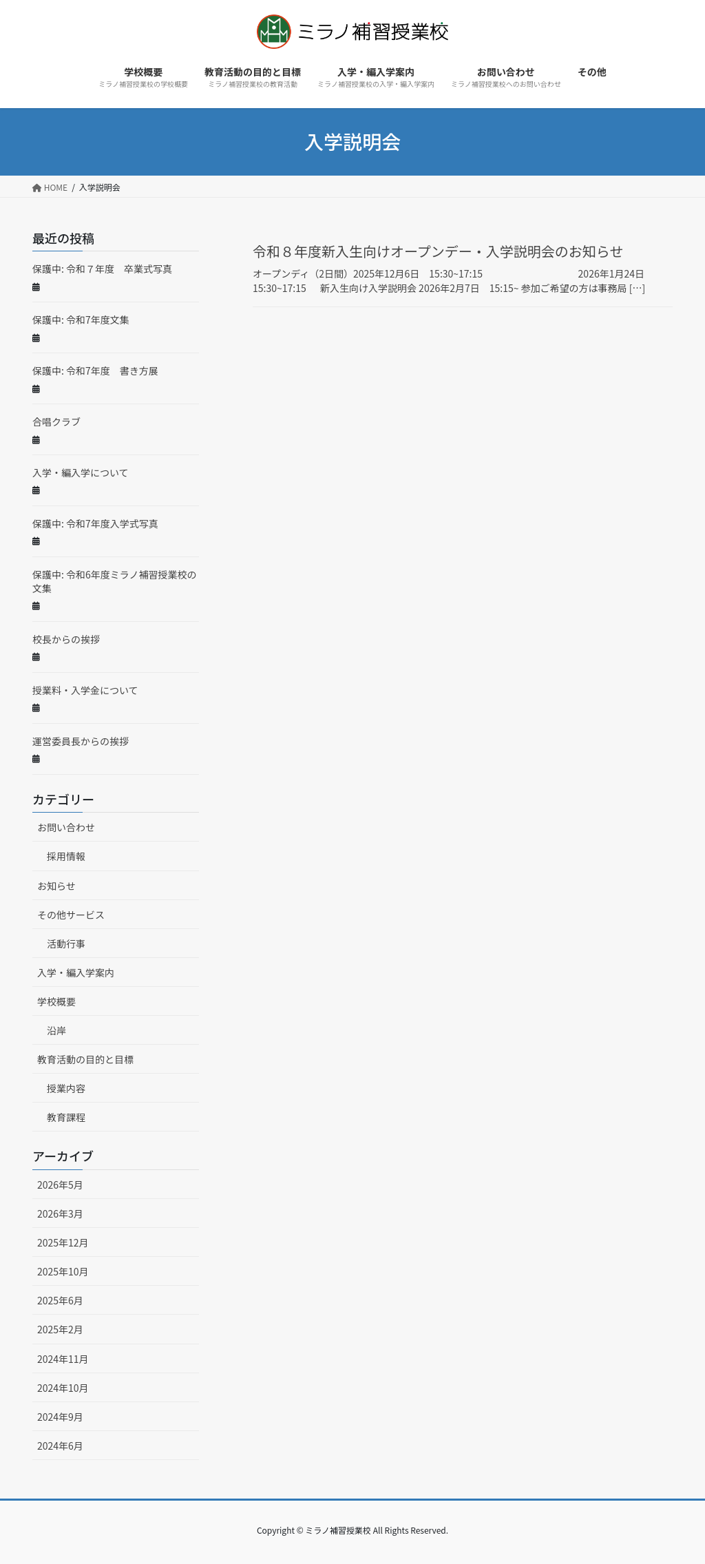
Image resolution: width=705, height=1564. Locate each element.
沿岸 (56, 1030)
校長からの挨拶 (66, 639)
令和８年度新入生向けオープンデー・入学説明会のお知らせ (438, 251)
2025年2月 (60, 1329)
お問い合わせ (66, 827)
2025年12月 (63, 1242)
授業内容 (66, 1088)
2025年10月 (63, 1271)
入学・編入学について (80, 472)
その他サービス (71, 914)
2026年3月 (60, 1213)
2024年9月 (60, 1417)
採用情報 (66, 856)
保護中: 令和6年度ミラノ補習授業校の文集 (114, 581)
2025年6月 (60, 1300)
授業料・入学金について (85, 690)
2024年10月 (63, 1388)
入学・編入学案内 (75, 972)
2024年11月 (63, 1359)
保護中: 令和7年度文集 (80, 319)
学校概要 (56, 1001)
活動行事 (66, 943)
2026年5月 (60, 1184)
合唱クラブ (56, 421)
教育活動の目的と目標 (85, 1059)
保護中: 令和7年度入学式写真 (95, 523)
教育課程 (66, 1117)
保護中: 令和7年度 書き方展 (95, 370)
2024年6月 (60, 1445)
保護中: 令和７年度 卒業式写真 (102, 268)
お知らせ (56, 886)
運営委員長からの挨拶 (80, 741)
